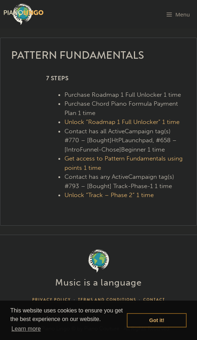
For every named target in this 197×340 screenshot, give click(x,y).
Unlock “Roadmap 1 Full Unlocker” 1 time (121, 121)
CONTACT (154, 299)
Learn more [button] (26, 329)
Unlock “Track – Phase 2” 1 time (109, 194)
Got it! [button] (156, 320)
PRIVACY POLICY (51, 299)
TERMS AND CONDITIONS (107, 299)
